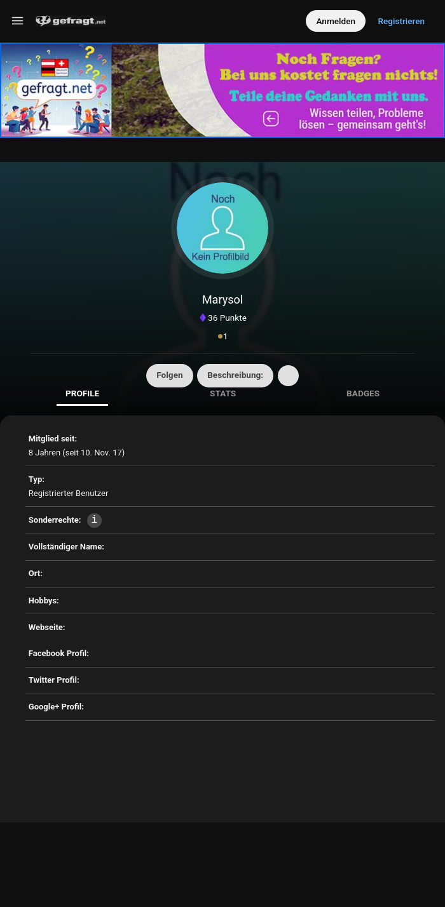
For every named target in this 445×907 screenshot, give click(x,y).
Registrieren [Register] (401, 21)
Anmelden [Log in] (335, 21)
